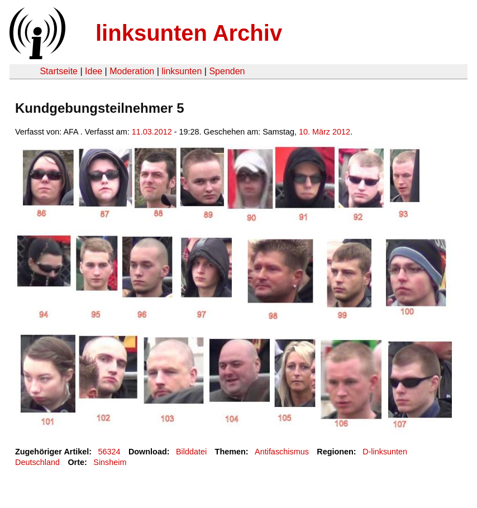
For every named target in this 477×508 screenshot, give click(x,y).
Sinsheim (109, 462)
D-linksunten (384, 451)
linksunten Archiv (189, 33)
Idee (93, 71)
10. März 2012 (324, 131)
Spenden (227, 71)
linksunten (181, 71)
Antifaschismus (282, 451)
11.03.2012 (152, 131)
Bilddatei (191, 451)
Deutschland (37, 462)
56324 (109, 451)
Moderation (131, 71)
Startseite (59, 71)
